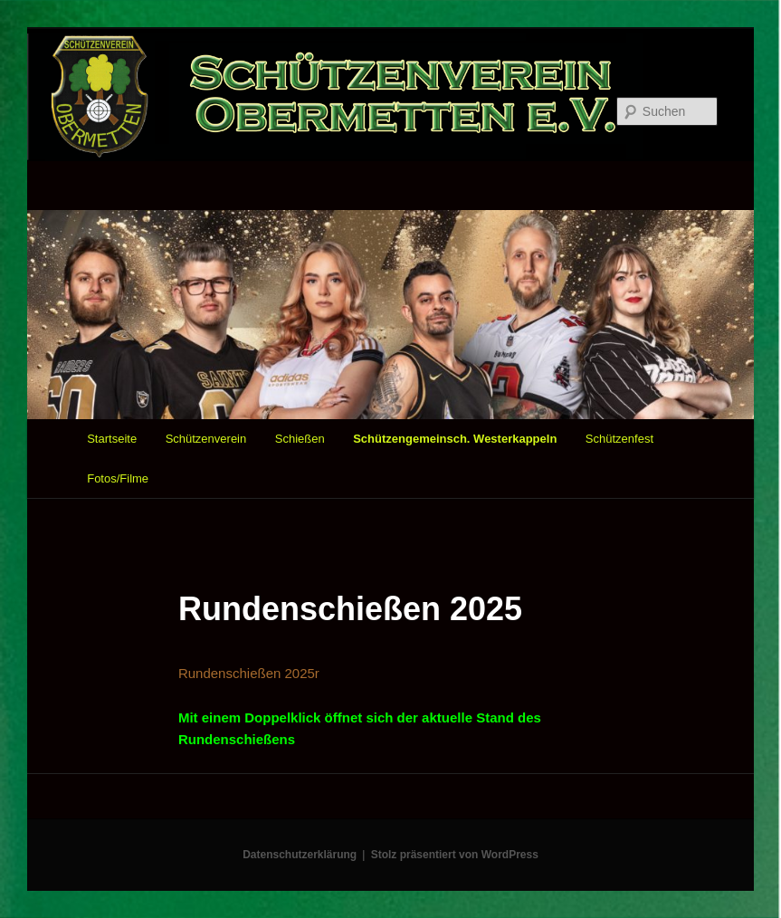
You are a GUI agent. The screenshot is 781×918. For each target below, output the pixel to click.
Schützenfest (619, 438)
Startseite (112, 438)
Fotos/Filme (117, 478)
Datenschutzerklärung (300, 854)
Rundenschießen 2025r (248, 673)
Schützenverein (206, 438)
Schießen (300, 438)
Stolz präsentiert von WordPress (454, 854)
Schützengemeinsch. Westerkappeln (455, 438)
